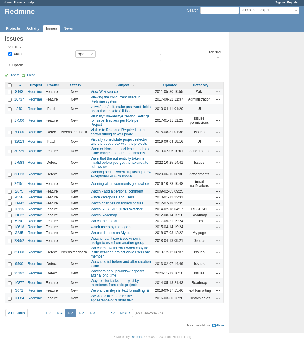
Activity (32, 28)
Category (200, 85)
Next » (125, 313)
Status (18, 53)
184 (59, 313)
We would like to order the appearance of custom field (112, 298)
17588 (19, 163)
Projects (19, 2)
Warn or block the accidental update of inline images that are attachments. (121, 151)
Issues (51, 28)
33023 (19, 174)
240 (19, 109)
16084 (19, 298)
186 (81, 313)
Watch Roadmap (104, 215)
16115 (19, 209)
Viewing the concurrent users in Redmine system (115, 99)
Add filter (215, 52)
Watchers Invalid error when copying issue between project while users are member (120, 252)
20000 (19, 132)
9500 (19, 264)
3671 (19, 290)
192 (112, 313)
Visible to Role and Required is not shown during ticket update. (118, 132)
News (68, 28)
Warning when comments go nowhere (121, 184)
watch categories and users (112, 197)
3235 (19, 233)
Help (31, 2)
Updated (170, 85)
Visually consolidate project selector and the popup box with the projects (119, 141)
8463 (19, 92)
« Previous (16, 313)
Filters (16, 47)
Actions (218, 91)
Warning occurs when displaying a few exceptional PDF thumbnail (121, 174)
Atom (220, 325)
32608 (19, 252)
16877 (19, 283)
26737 (19, 99)
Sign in (280, 2)
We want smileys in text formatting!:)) (120, 290)
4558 (19, 197)
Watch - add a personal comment (117, 191)
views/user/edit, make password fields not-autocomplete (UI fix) (121, 109)
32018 (19, 141)
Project (36, 85)
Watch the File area (106, 221)
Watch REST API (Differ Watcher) (117, 209)
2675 (19, 191)
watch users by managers (111, 227)
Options (17, 65)
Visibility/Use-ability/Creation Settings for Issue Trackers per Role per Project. (120, 120)
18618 (19, 227)
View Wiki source (104, 92)
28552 (19, 241)
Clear (31, 75)
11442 (19, 203)
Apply (15, 75)
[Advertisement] (258, 125)
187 (93, 313)
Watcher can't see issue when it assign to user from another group (117, 240)
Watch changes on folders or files (117, 203)
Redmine (35, 92)
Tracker (53, 85)
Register (293, 2)
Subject (122, 85)
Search (192, 10)
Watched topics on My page (113, 233)
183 (48, 313)
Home (8, 2)
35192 (19, 273)
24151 (19, 184)
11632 (19, 215)
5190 (19, 221)
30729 (19, 151)
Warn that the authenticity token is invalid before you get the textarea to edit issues (119, 162)
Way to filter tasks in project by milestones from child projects (115, 283)
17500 (19, 120)
